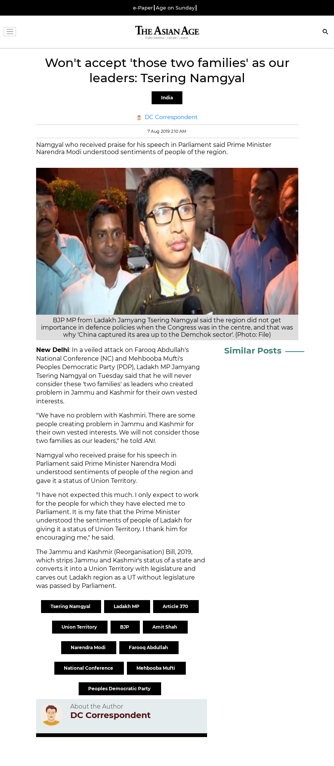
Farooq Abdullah (149, 647)
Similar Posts (253, 351)
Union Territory (80, 627)
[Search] (325, 32)
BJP (125, 627)
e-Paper (143, 8)
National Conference (89, 668)
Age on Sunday (175, 8)
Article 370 (176, 606)
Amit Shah (165, 627)
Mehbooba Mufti (156, 668)
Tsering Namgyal (71, 606)
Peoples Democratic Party (120, 688)
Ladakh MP (127, 606)
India (167, 97)
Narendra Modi (89, 647)
